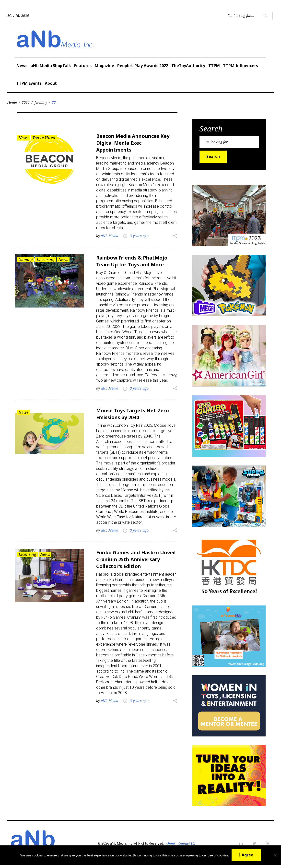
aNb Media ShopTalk (51, 65)
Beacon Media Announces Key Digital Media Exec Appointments (132, 143)
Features (83, 65)
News (21, 65)
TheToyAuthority (188, 65)
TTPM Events (29, 83)
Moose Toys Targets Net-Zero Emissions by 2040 (132, 414)
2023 (26, 102)
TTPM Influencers (240, 65)
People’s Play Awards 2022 (142, 65)
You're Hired (43, 138)
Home (12, 102)
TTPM (214, 65)
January (41, 102)
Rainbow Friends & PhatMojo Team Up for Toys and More (131, 261)
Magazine (104, 65)
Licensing (45, 259)
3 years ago (139, 235)
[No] (274, 855)
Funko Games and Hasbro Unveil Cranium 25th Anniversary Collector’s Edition (136, 559)
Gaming (26, 259)
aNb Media (109, 235)
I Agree (246, 855)
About (51, 83)
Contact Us (186, 843)
